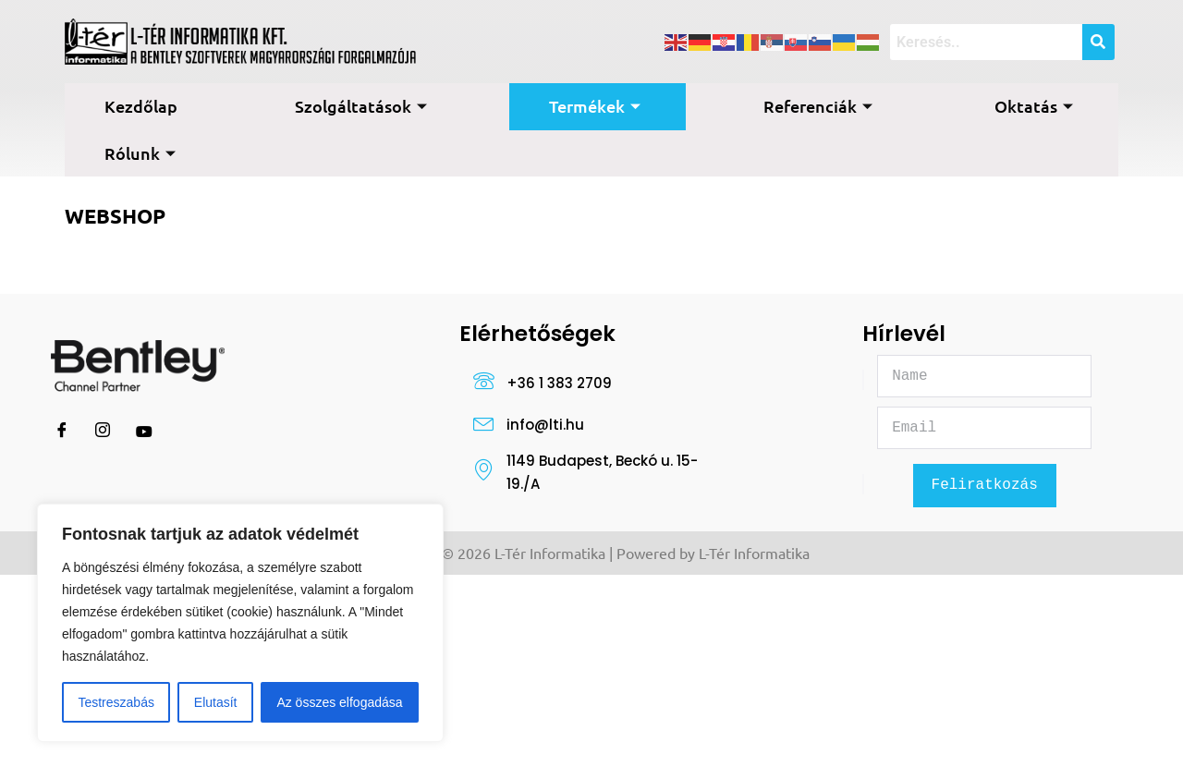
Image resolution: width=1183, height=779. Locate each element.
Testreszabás (115, 702)
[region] (240, 623)
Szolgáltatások (361, 105)
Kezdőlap (140, 105)
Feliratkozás (985, 487)
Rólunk (140, 153)
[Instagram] (102, 431)
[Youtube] (144, 431)
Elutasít (216, 702)
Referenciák (817, 105)
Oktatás (1033, 105)
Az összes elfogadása (339, 702)
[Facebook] (62, 431)
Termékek (594, 105)
